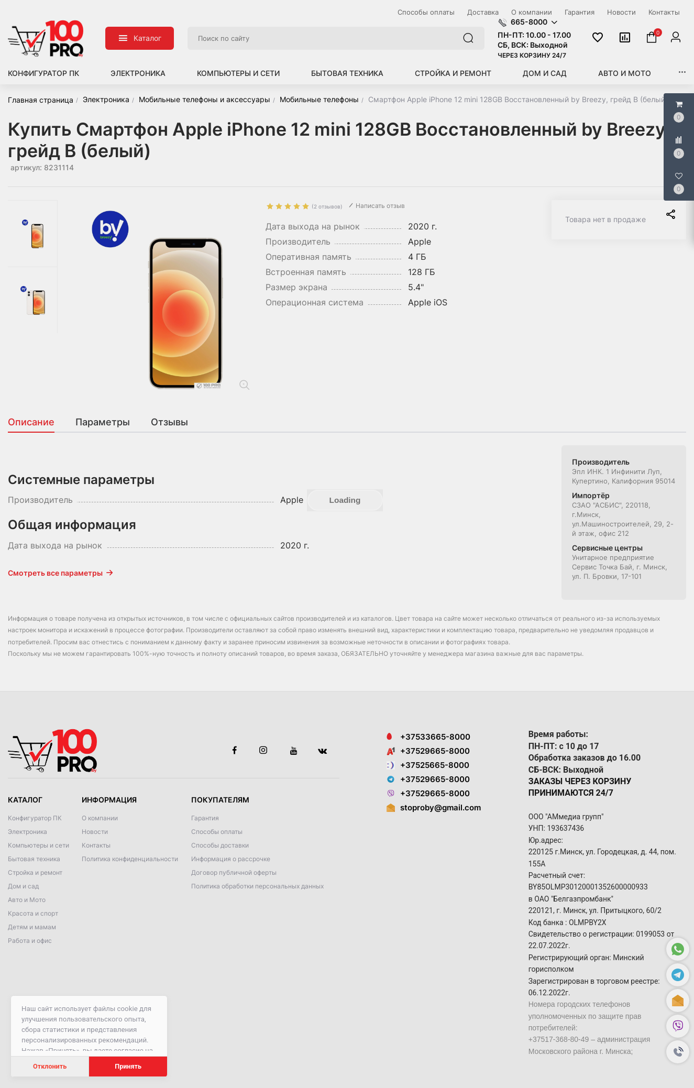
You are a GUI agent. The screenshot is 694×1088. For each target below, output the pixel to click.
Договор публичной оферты (234, 872)
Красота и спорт (33, 913)
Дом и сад (545, 73)
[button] (677, 1052)
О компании (100, 818)
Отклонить (50, 1066)
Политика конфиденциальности (130, 859)
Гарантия (205, 818)
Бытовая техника (347, 73)
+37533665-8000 (428, 737)
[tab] (36, 422)
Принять (128, 1066)
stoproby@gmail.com (440, 807)
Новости (95, 832)
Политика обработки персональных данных (257, 886)
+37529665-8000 (428, 751)
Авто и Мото (624, 73)
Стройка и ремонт (453, 73)
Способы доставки (220, 845)
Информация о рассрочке (230, 859)
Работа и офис (30, 940)
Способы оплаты (217, 832)
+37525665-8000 (428, 765)
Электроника (138, 73)
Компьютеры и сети (238, 73)
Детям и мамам (32, 927)
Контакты (96, 845)
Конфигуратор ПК (43, 73)
